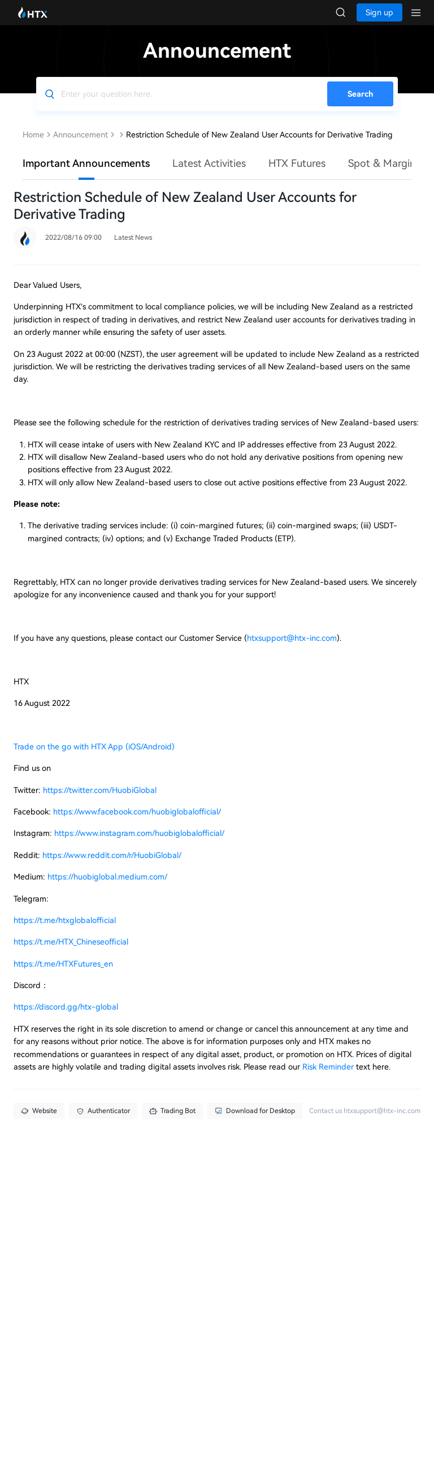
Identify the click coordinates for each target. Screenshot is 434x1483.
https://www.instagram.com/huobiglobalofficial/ (139, 844)
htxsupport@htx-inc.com (292, 649)
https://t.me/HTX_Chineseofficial (71, 953)
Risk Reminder (329, 1078)
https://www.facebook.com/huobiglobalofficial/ (137, 822)
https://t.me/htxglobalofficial (65, 931)
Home (33, 145)
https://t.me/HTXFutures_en (63, 975)
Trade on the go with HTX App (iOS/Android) (94, 757)
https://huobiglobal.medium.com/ (107, 888)
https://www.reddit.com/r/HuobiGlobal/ (111, 866)
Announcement (80, 145)
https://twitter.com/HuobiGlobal (100, 801)
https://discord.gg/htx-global (66, 1018)
